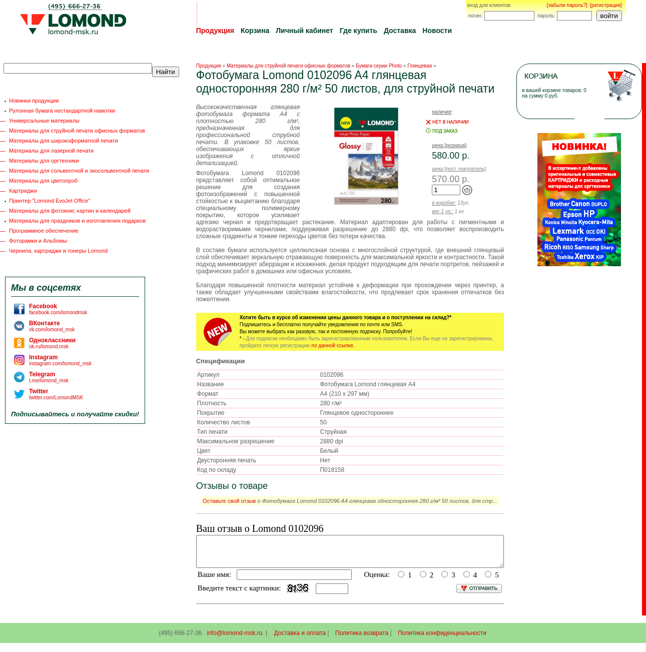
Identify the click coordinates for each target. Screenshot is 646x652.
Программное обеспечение (44, 231)
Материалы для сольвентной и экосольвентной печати (79, 171)
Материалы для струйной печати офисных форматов (77, 131)
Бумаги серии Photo (379, 66)
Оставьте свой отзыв (229, 501)
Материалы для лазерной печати (51, 151)
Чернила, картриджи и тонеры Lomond (58, 251)
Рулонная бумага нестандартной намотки (62, 111)
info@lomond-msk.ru (234, 638)
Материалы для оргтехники (44, 161)
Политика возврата (361, 638)
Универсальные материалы (44, 121)
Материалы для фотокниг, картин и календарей (70, 211)
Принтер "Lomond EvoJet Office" (49, 201)
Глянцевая (419, 66)
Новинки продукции (34, 101)
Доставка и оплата (300, 638)
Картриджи (23, 191)
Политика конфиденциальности (442, 638)
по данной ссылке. (333, 345)
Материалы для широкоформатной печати (63, 141)
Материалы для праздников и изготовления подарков (77, 221)
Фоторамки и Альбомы (38, 241)
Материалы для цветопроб (43, 181)
